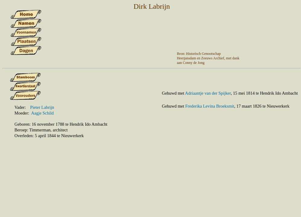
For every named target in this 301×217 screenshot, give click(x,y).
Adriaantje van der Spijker (208, 93)
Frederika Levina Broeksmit (209, 106)
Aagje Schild (42, 113)
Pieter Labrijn (42, 107)
